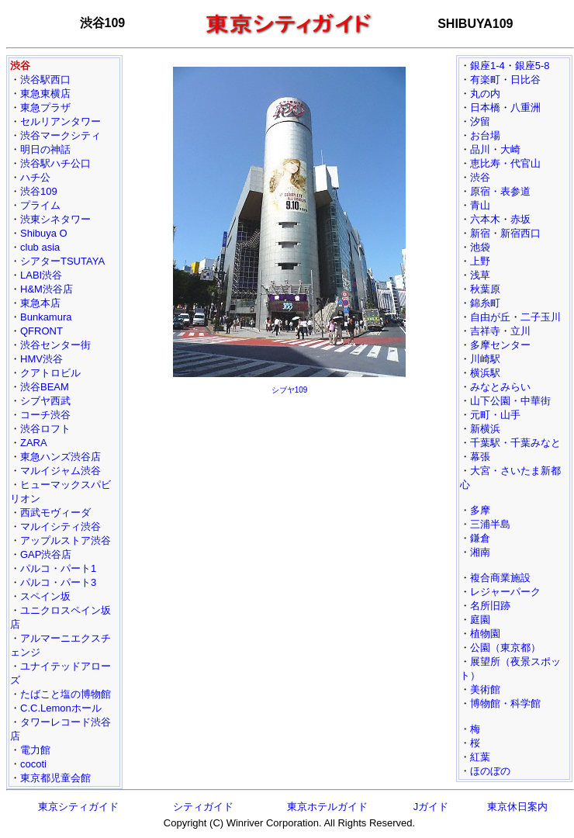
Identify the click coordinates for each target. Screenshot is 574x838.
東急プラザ (45, 107)
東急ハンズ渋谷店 (60, 456)
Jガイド (431, 806)
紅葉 (480, 757)
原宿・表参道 (500, 191)
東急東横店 (45, 93)
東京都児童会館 (55, 778)
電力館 (35, 750)
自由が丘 (490, 317)
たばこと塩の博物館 (65, 694)
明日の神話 (45, 149)
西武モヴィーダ (55, 512)
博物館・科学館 (505, 703)
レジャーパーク (505, 591)
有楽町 (485, 79)
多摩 (480, 510)
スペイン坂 (45, 596)
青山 (480, 205)
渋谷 (480, 177)
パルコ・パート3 (58, 582)
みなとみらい (500, 387)
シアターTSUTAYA (62, 261)
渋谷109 (38, 191)
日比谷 (525, 79)
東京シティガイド (78, 806)
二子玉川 (540, 317)
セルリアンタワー (60, 121)
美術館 (485, 689)
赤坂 (520, 219)
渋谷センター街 (55, 345)
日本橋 (485, 107)
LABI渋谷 (41, 275)
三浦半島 (490, 524)
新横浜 (485, 429)
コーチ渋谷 (45, 415)
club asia (40, 247)
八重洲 (525, 107)
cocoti (33, 764)
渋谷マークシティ (60, 135)
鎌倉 (480, 538)
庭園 (480, 619)
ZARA (33, 442)
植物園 (485, 633)
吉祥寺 (485, 331)
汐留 (480, 121)
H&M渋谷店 (46, 289)
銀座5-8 (532, 65)
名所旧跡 (490, 605)
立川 (520, 331)
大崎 (510, 149)
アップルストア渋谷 (65, 540)
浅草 (480, 275)
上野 (480, 261)
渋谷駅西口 (45, 79)
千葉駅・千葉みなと (515, 442)
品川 (480, 149)
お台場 (485, 135)
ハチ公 (35, 177)
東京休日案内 (517, 806)
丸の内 (485, 93)
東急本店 (40, 303)
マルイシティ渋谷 (60, 526)
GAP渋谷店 (45, 554)
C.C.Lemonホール (61, 708)
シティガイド (203, 806)
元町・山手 (495, 415)
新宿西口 (520, 233)
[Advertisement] (289, 509)
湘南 (480, 552)
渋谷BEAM (44, 387)
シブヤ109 (289, 390)
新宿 (480, 233)
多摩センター (500, 345)
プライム (40, 205)
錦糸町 (485, 303)
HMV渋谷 (41, 359)
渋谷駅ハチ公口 (55, 163)
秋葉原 (485, 289)
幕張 (480, 456)
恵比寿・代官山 (505, 163)
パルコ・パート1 (58, 568)
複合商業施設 (500, 577)
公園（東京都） (505, 647)
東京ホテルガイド (327, 806)
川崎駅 (485, 359)
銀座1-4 (487, 65)
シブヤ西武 (45, 401)
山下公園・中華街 (510, 401)
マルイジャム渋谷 (60, 470)
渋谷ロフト (45, 429)
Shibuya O (43, 233)
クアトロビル (50, 373)
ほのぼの (490, 771)
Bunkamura (45, 317)
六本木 (485, 219)
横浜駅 (485, 373)
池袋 (480, 247)
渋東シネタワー (55, 219)
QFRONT (41, 331)
